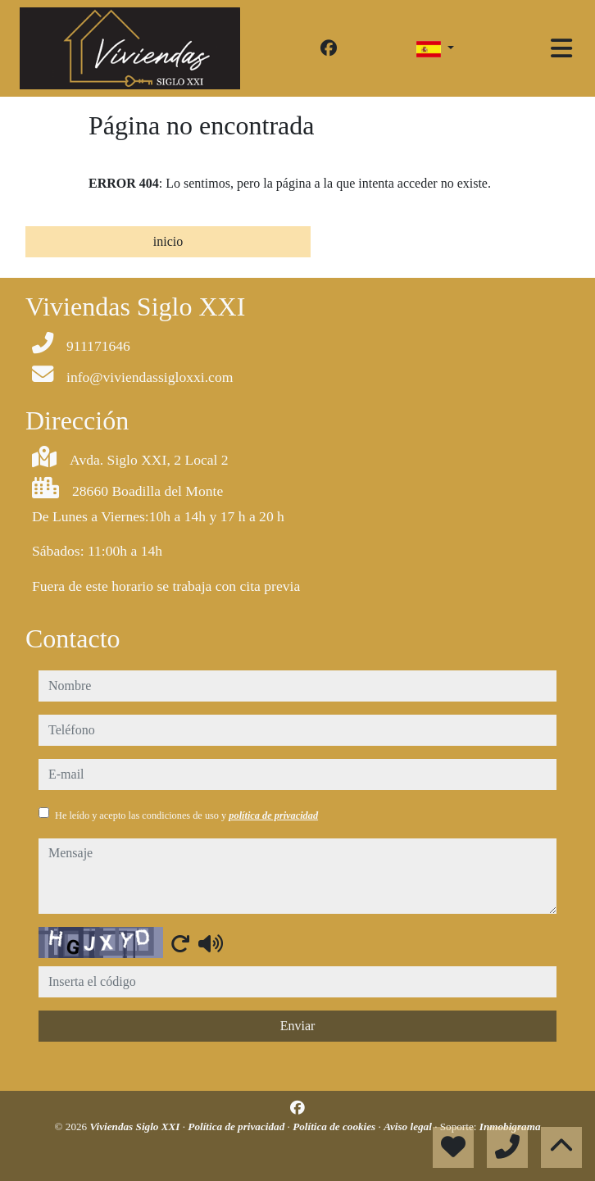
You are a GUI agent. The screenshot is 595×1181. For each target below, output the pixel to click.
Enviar (298, 1026)
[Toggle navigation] (561, 48)
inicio (168, 241)
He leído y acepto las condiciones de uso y (186, 815)
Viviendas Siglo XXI (136, 1126)
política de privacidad (273, 815)
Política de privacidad (237, 1126)
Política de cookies (335, 1126)
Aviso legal (409, 1126)
